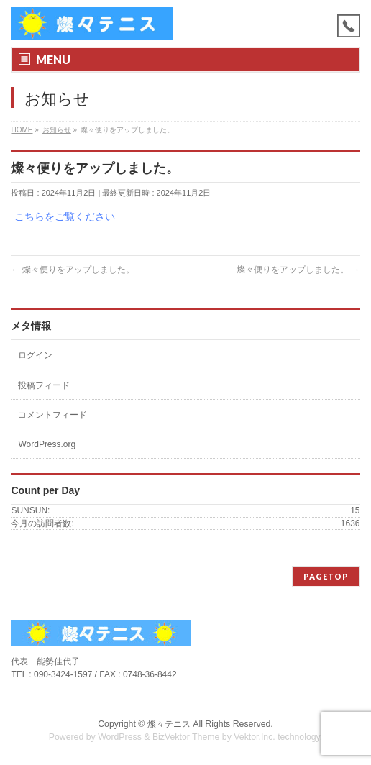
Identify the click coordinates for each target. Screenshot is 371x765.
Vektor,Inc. (254, 737)
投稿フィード (44, 385)
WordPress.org (46, 444)
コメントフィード (52, 415)
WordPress (120, 737)
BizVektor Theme (186, 737)
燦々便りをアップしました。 (72, 270)
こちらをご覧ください (64, 216)
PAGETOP (326, 576)
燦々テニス (169, 724)
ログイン (35, 355)
